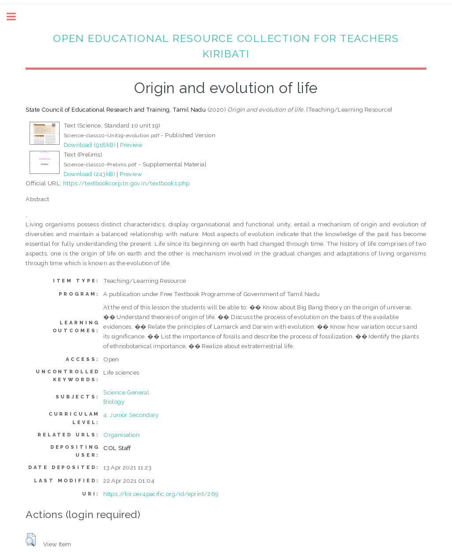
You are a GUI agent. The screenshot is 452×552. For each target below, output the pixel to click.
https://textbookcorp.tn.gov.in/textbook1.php (126, 183)
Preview (131, 144)
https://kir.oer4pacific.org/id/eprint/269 (160, 493)
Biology (113, 401)
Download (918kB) (90, 144)
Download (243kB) (89, 173)
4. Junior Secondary (131, 414)
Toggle (16, 16)
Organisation (121, 434)
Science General (126, 392)
